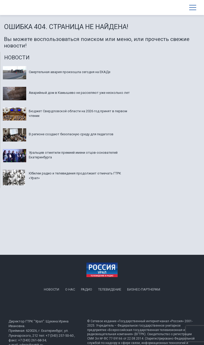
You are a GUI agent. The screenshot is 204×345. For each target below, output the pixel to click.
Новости (51, 289)
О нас (70, 289)
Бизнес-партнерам (143, 289)
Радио (86, 289)
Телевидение (109, 289)
